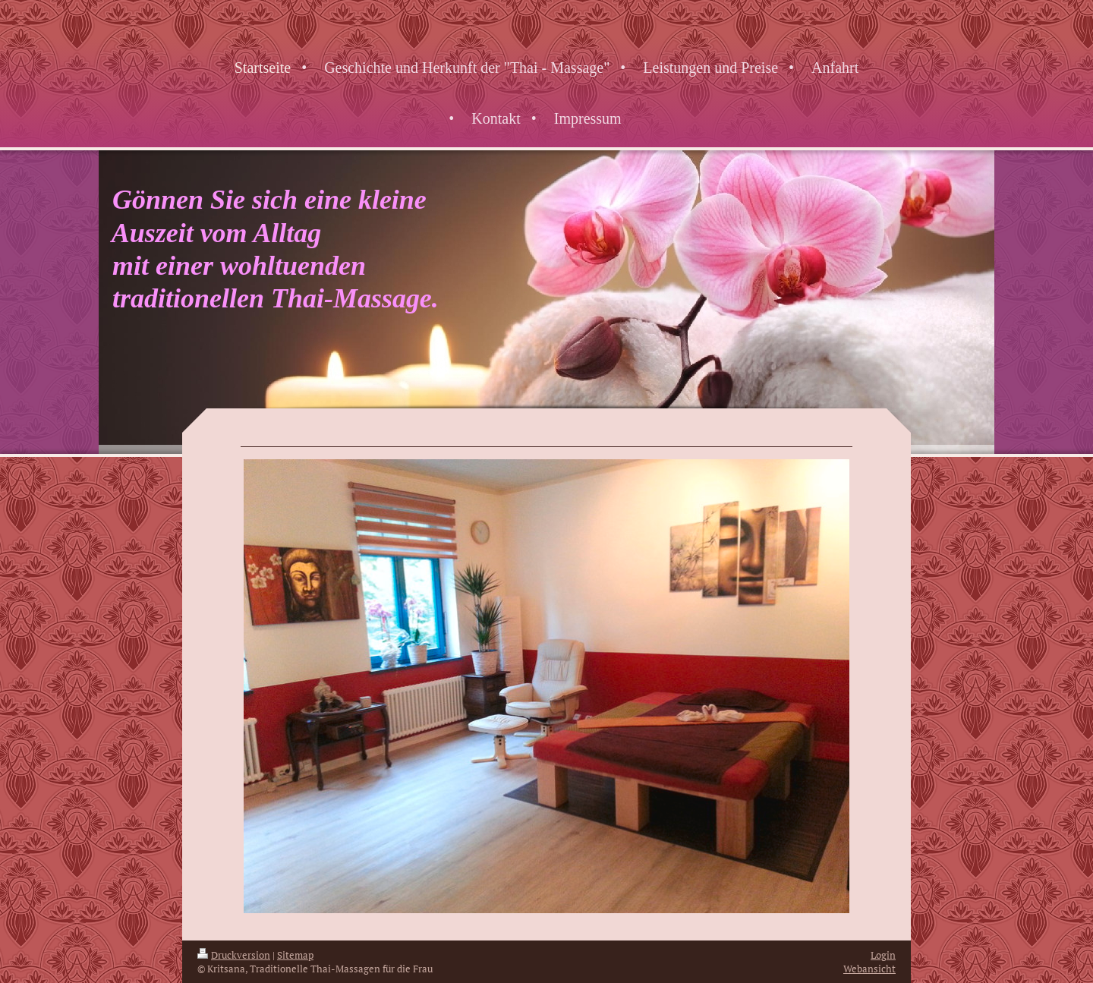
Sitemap (295, 955)
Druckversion (233, 955)
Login (883, 955)
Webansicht (869, 968)
